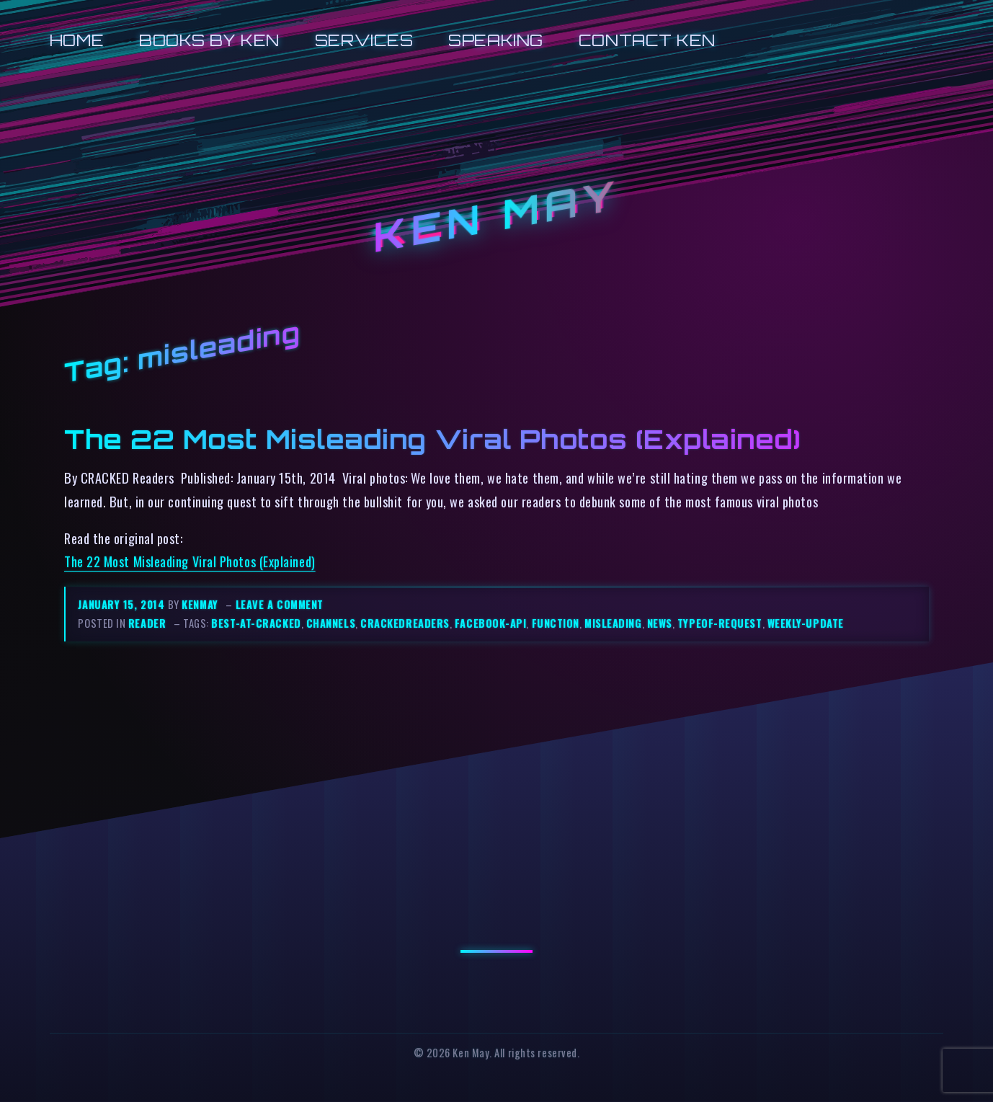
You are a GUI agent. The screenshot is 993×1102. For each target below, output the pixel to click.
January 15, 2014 (122, 604)
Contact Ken (647, 40)
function (555, 623)
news (659, 623)
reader (147, 623)
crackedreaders (405, 623)
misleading (612, 623)
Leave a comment (280, 604)
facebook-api (491, 623)
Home (77, 40)
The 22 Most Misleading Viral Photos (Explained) (432, 439)
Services (364, 40)
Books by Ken (209, 40)
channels (330, 623)
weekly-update (805, 623)
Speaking (495, 40)
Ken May (496, 216)
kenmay (200, 604)
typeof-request (719, 623)
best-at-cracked (255, 623)
